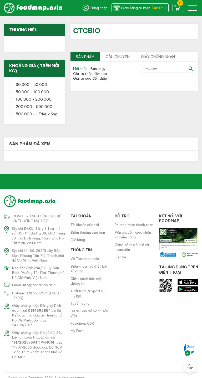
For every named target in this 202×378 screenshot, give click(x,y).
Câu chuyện (118, 56)
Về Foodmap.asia (84, 259)
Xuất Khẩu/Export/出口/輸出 (88, 293)
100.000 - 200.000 (30, 99)
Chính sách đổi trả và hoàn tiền (132, 247)
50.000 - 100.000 (29, 92)
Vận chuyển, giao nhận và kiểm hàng (133, 234)
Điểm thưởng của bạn (87, 232)
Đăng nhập (95, 8)
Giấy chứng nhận (158, 56)
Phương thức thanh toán (134, 225)
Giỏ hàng (77, 240)
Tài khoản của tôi (84, 225)
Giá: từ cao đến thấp (90, 78)
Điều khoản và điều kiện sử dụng (89, 268)
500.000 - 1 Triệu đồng (33, 114)
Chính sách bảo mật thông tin (86, 281)
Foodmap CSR (82, 323)
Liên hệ (120, 257)
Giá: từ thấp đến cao (90, 73)
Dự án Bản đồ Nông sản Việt (89, 313)
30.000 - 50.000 (28, 84)
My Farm (77, 331)
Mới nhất (80, 69)
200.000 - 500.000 (30, 106)
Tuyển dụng (79, 303)
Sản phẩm (85, 56)
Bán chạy (98, 69)
